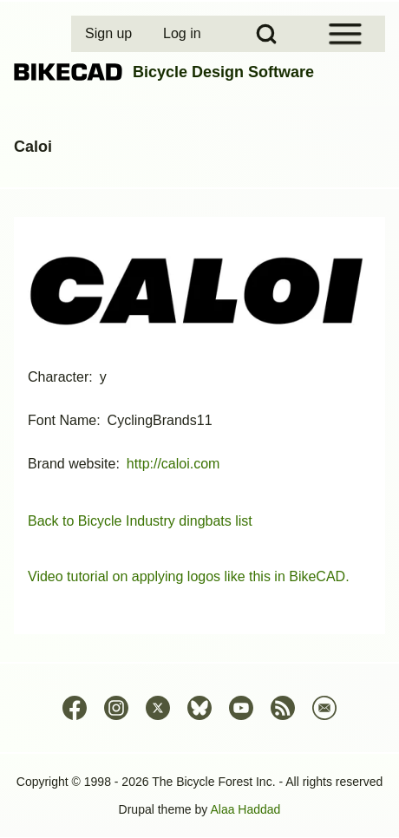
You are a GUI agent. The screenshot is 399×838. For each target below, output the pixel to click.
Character (58, 377)
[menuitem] (110, 34)
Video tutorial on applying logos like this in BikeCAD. (189, 576)
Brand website (71, 463)
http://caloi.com (173, 463)
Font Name (62, 420)
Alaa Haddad (245, 809)
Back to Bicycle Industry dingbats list (140, 521)
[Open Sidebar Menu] (345, 34)
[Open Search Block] (266, 34)
